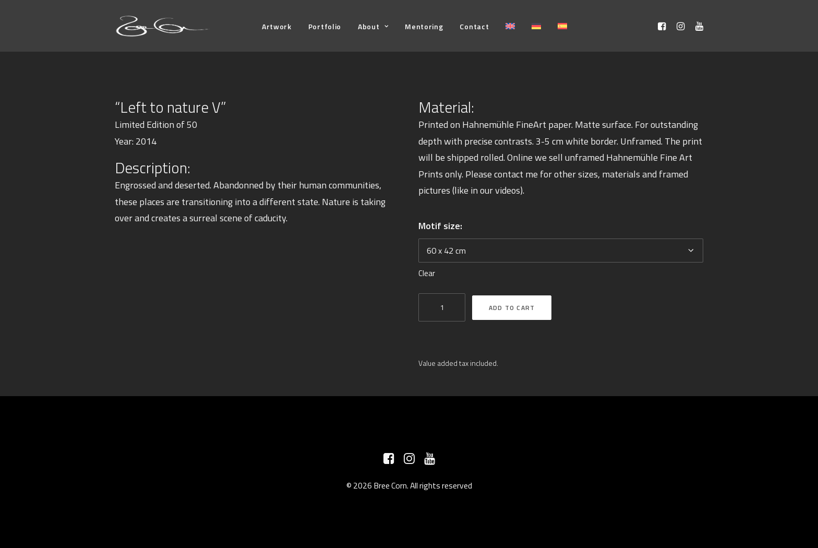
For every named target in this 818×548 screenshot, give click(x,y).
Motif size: (440, 226)
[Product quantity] (441, 307)
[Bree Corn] (163, 26)
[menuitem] (277, 26)
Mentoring (424, 26)
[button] (663, 26)
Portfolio (324, 26)
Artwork (277, 26)
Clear (426, 273)
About (373, 26)
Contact (474, 26)
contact (508, 174)
